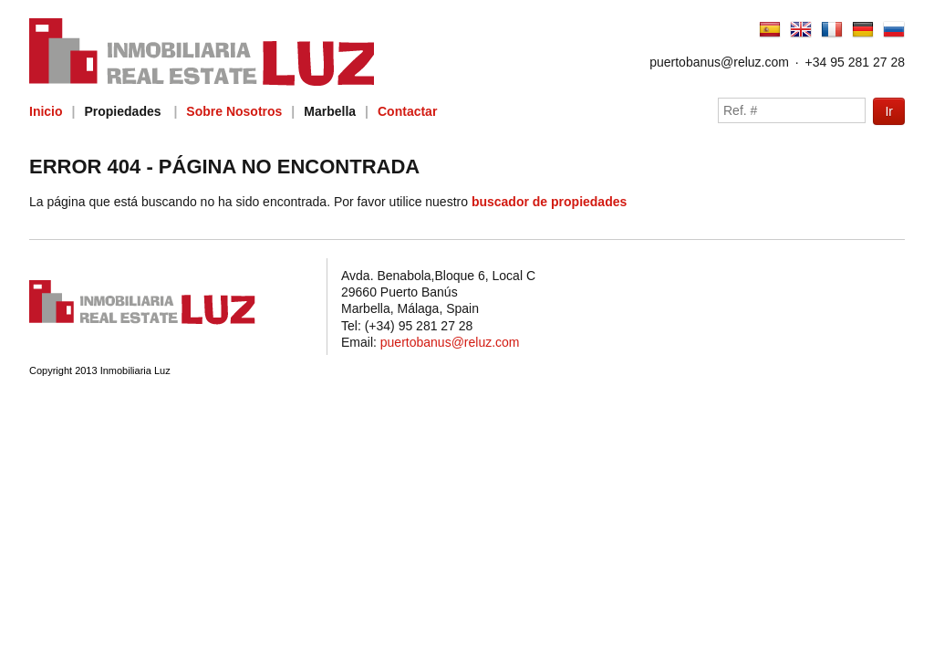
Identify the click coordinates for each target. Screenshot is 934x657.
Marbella (330, 111)
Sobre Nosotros (234, 111)
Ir (889, 111)
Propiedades (122, 111)
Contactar (407, 111)
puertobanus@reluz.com (719, 62)
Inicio (46, 111)
